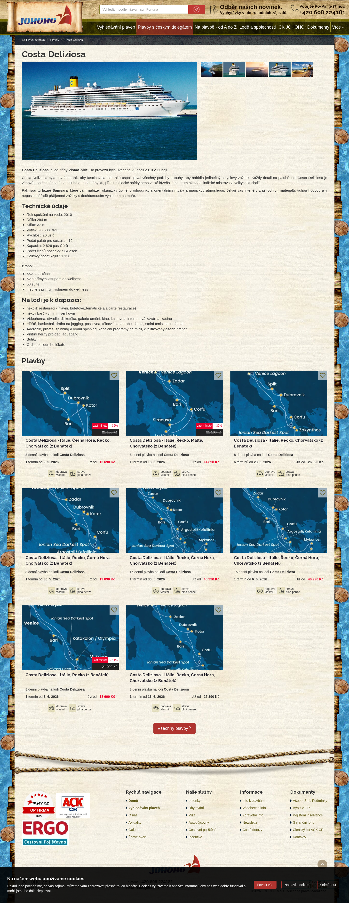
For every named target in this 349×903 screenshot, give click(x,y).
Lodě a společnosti (257, 27)
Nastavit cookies (297, 885)
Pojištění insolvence (308, 815)
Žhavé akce (137, 837)
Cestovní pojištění (202, 830)
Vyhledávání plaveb (116, 27)
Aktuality (134, 822)
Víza (192, 815)
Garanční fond (303, 822)
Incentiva (195, 837)
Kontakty (299, 837)
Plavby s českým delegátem (165, 27)
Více (336, 27)
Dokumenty (318, 27)
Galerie (133, 830)
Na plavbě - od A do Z (216, 27)
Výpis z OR (301, 808)
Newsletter (251, 822)
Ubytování (196, 808)
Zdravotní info (253, 815)
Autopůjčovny (199, 822)
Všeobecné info (254, 808)
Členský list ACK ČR (308, 830)
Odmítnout (328, 885)
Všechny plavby (174, 728)
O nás (132, 815)
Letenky (194, 801)
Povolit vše (265, 885)
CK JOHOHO (291, 27)
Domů (133, 801)
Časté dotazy (252, 830)
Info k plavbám (254, 801)
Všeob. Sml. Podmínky (310, 801)
